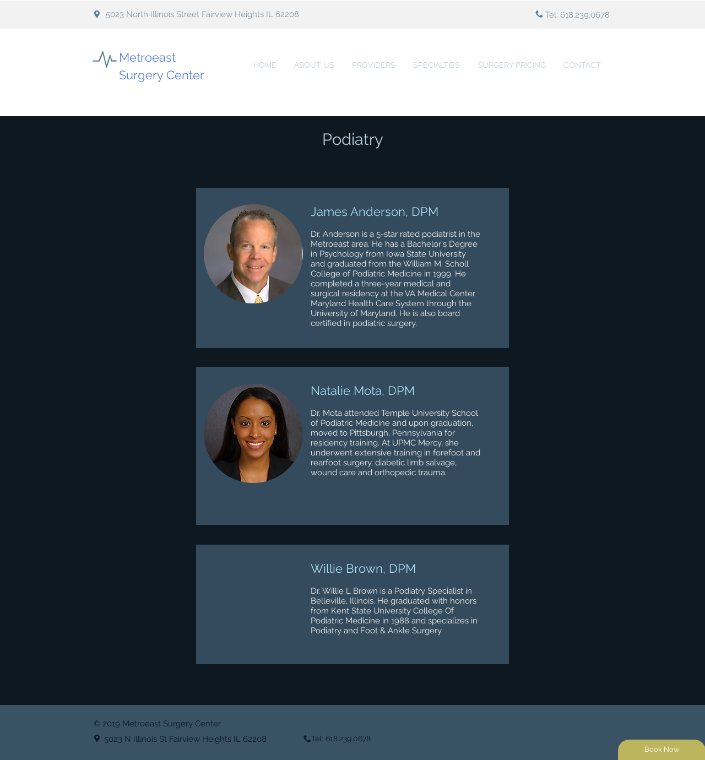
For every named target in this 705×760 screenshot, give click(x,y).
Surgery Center (161, 75)
